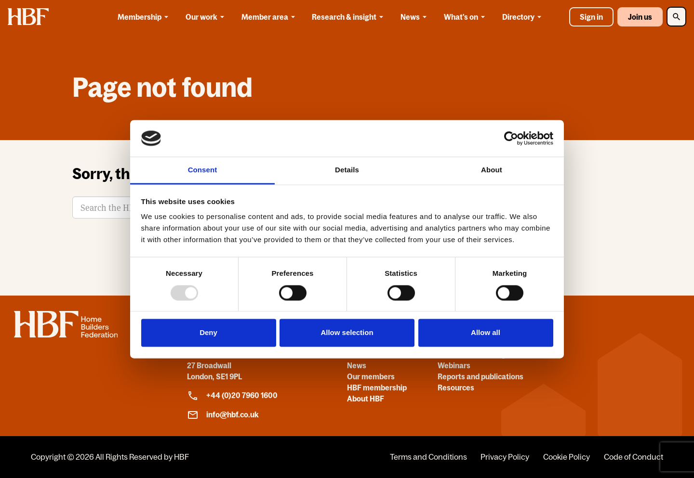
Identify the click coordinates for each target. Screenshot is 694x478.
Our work (206, 17)
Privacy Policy (504, 457)
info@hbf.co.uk (223, 415)
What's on (466, 17)
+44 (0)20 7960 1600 (232, 395)
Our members (371, 376)
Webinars (454, 365)
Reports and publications (480, 376)
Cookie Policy (566, 457)
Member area (269, 17)
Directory (523, 17)
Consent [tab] (202, 170)
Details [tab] (347, 170)
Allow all (485, 333)
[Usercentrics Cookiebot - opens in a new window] (511, 138)
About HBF (365, 398)
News (415, 17)
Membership (145, 17)
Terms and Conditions (428, 457)
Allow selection (346, 333)
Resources (456, 387)
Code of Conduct (633, 457)
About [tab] (491, 170)
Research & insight (349, 17)
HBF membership (377, 387)
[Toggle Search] (676, 16)
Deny (208, 333)
